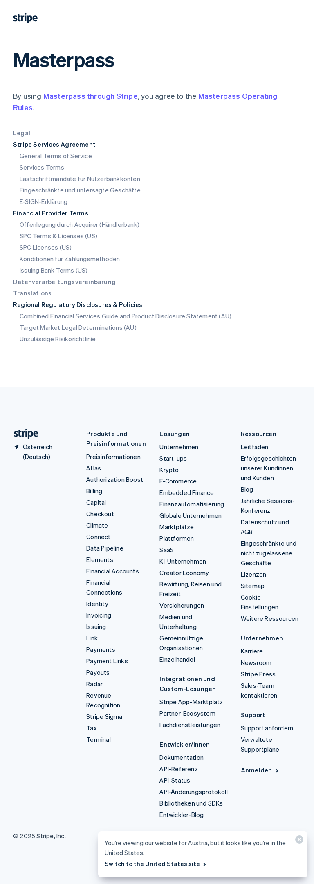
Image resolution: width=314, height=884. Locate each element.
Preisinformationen (113, 456)
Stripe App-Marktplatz (191, 702)
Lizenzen (254, 574)
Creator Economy (184, 572)
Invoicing (98, 615)
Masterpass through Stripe (90, 96)
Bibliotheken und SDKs (191, 803)
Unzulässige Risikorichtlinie (58, 339)
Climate (97, 525)
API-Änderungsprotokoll (193, 792)
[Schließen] (298, 841)
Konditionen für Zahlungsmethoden (70, 259)
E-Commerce (178, 481)
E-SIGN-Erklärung (43, 201)
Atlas (93, 468)
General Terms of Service (56, 156)
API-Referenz (178, 769)
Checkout (100, 514)
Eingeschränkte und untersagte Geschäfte (80, 190)
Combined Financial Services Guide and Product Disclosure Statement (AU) (125, 316)
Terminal (98, 739)
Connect (98, 537)
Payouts (98, 672)
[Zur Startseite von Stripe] (23, 434)
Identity (97, 604)
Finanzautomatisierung (191, 504)
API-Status (174, 780)
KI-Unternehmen (182, 561)
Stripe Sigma (104, 716)
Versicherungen (181, 605)
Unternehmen (178, 447)
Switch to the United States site (156, 863)
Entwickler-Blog (181, 814)
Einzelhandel (177, 659)
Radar (94, 684)
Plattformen (176, 538)
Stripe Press (258, 674)
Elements (99, 559)
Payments (100, 649)
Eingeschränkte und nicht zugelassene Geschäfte (269, 553)
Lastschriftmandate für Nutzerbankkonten (80, 179)
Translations (32, 293)
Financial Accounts (112, 571)
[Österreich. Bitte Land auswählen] (43, 451)
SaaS (166, 550)
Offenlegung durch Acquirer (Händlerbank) (79, 224)
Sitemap (253, 586)
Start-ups (173, 458)
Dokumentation (181, 757)
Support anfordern (267, 728)
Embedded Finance (186, 492)
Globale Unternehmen (190, 515)
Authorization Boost (114, 479)
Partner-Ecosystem (187, 713)
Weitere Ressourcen (270, 618)
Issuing (96, 626)
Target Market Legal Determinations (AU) (78, 327)
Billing (94, 491)
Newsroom (256, 662)
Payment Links (107, 661)
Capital (96, 502)
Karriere (252, 651)
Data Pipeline (104, 548)
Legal (21, 133)
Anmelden (260, 770)
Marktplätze (176, 527)
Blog (247, 489)
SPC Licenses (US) (46, 247)
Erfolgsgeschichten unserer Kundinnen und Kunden (268, 468)
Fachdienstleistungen (189, 725)
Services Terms (42, 167)
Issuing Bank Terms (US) (54, 270)
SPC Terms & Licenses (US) (58, 236)
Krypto (169, 469)
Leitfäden (255, 447)
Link (92, 638)
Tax (91, 728)
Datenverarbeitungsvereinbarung (64, 282)
